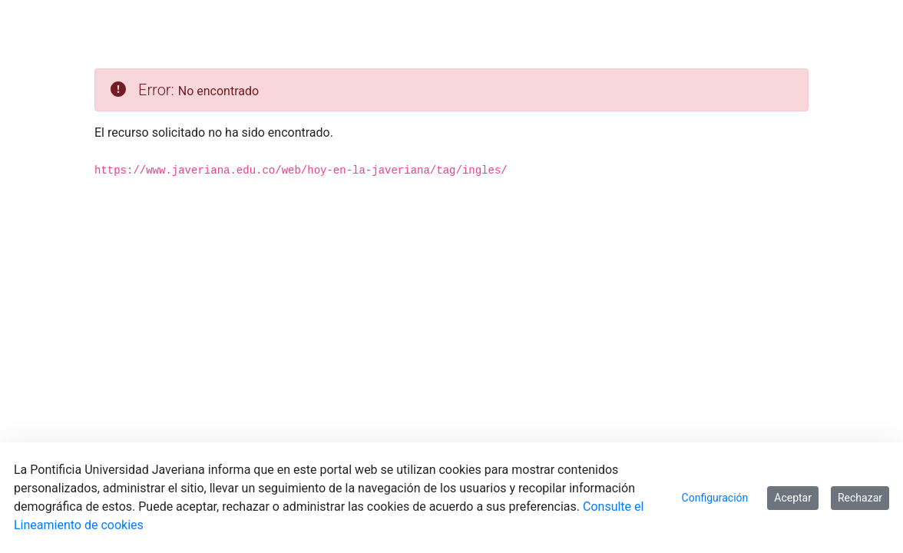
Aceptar (793, 498)
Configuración (715, 498)
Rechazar (860, 498)
